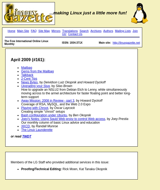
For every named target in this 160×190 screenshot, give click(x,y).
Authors (108, 30)
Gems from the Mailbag (37, 71)
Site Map (44, 30)
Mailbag (26, 68)
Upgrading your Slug (35, 86)
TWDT (26, 136)
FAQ (34, 30)
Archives (95, 30)
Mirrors (56, 30)
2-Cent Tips (29, 78)
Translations (70, 30)
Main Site (23, 30)
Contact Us (75, 34)
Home (11, 30)
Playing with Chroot (34, 108)
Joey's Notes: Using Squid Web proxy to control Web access (63, 119)
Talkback (27, 75)
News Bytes (29, 82)
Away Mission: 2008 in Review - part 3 (47, 100)
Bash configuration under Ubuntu (44, 115)
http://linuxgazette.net (126, 42)
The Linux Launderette (37, 130)
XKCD (25, 126)
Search (84, 30)
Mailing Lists (123, 30)
